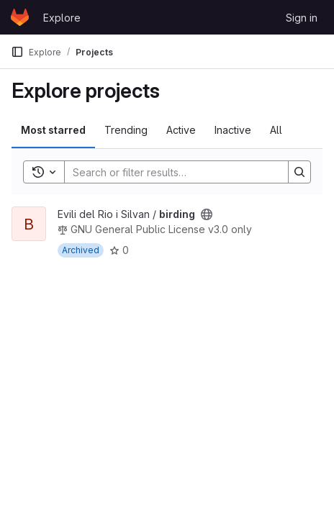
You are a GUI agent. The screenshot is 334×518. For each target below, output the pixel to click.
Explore (62, 18)
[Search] (169, 172)
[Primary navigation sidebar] (17, 51)
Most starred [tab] (53, 130)
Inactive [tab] (233, 130)
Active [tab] (181, 130)
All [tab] (276, 130)
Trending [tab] (126, 130)
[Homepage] (20, 17)
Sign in (301, 18)
